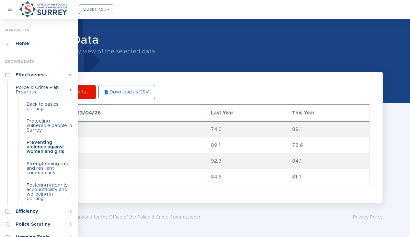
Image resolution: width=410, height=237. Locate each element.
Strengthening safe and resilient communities (48, 168)
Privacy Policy (387, 217)
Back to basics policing (42, 106)
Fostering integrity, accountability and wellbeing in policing (50, 192)
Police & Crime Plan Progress (44, 89)
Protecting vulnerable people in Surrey (49, 126)
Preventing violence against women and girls (45, 147)
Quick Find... (94, 9)
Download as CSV (183, 92)
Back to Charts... (125, 92)
